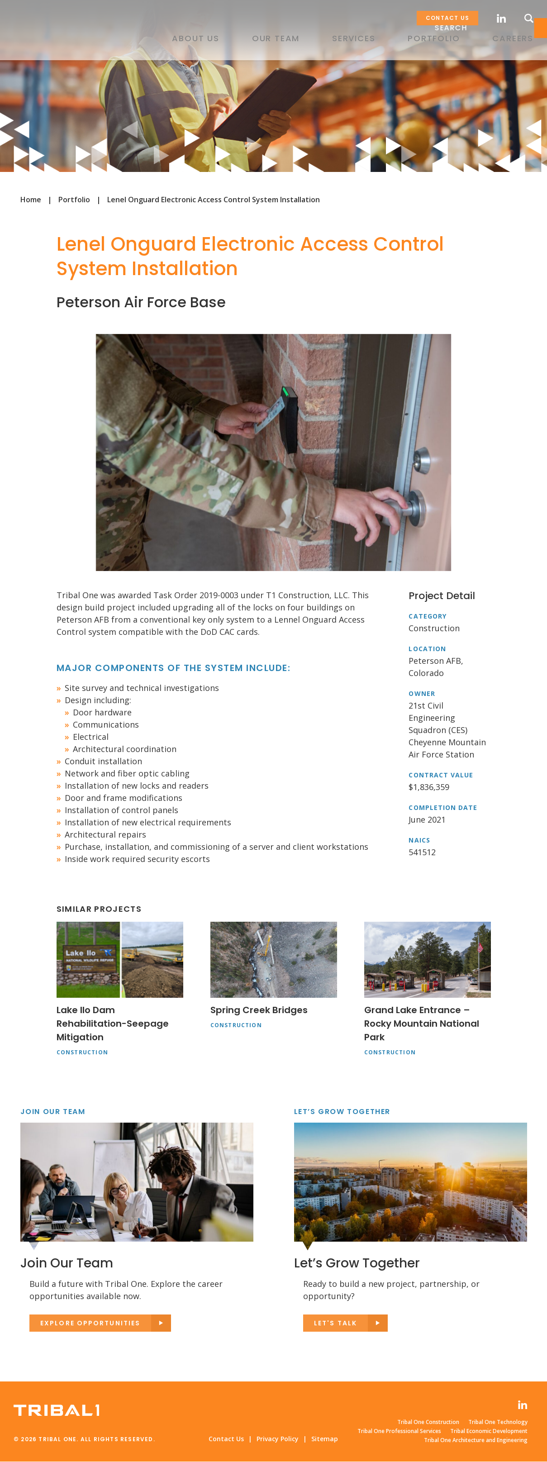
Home (30, 200)
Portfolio (74, 200)
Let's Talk (335, 1323)
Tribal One (56, 40)
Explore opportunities (90, 1323)
